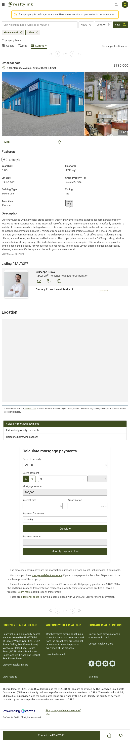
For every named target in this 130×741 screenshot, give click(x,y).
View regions (10, 676)
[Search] (116, 4)
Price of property (32, 459)
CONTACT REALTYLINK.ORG (105, 625)
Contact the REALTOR (51, 735)
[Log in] (125, 4)
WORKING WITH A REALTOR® (64, 625)
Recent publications (113, 46)
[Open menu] (3, 4)
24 (122, 132)
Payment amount (32, 536)
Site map (93, 676)
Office (31, 32)
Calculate (65, 528)
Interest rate (29, 500)
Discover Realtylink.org (15, 664)
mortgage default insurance (47, 575)
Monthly (28, 519)
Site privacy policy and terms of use (63, 712)
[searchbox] (37, 25)
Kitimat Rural (11, 32)
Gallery (10, 45)
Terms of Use (30, 409)
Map (24, 45)
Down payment (31, 472)
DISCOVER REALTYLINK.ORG (20, 625)
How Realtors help (56, 654)
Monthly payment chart (65, 551)
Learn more (24, 591)
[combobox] (40, 24)
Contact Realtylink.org (100, 643)
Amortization (75, 500)
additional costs (30, 596)
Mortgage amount (32, 486)
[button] (43, 103)
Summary (41, 45)
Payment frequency (33, 513)
